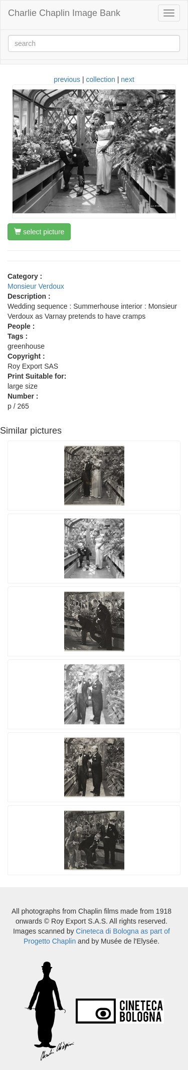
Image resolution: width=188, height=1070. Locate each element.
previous (67, 79)
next (127, 79)
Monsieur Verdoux (36, 286)
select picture (39, 232)
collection (100, 79)
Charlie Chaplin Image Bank (64, 13)
